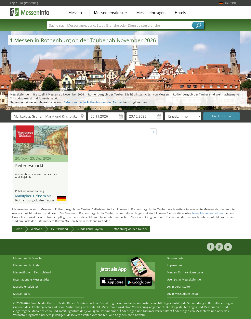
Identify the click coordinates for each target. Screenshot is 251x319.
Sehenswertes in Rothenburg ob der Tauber (93, 102)
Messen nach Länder (27, 265)
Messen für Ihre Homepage (185, 272)
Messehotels (21, 294)
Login (13, 3)
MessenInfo (30, 12)
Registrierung (29, 3)
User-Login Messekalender (184, 279)
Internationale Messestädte (31, 279)
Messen (76, 12)
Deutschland (59, 229)
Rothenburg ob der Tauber (129, 229)
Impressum (174, 265)
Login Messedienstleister (183, 294)
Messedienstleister (110, 12)
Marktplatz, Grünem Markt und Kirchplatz (46, 196)
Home (18, 229)
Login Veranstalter (179, 286)
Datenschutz (175, 258)
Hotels (180, 12)
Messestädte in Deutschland (32, 272)
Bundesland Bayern (90, 229)
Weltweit (36, 229)
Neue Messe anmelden (207, 213)
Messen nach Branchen (28, 258)
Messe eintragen (151, 12)
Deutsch (232, 3)
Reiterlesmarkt (29, 165)
